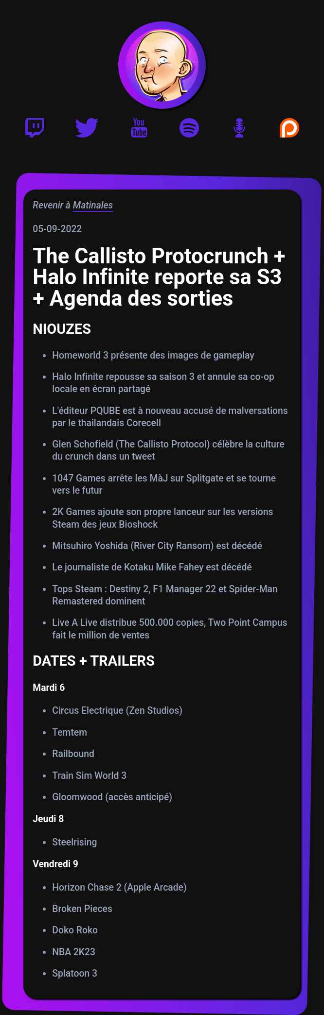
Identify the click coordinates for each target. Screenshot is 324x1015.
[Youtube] (139, 131)
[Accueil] (161, 65)
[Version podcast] (239, 131)
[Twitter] (87, 131)
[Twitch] (34, 131)
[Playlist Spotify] (189, 131)
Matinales (93, 205)
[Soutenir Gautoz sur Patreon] (289, 131)
